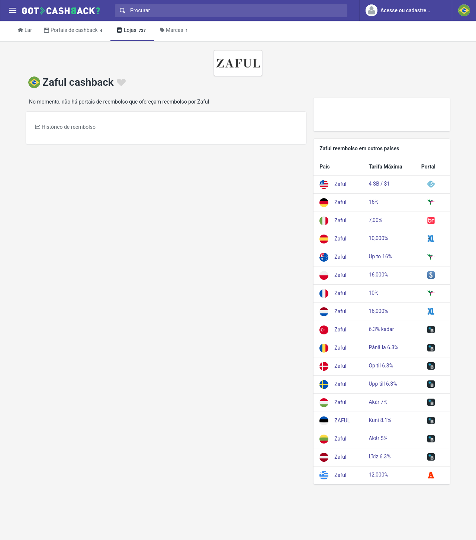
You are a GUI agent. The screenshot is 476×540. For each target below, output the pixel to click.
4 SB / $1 (379, 184)
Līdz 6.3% (379, 456)
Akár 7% (378, 402)
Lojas (132, 30)
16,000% (378, 275)
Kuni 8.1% (380, 420)
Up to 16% (380, 256)
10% (373, 293)
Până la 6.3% (383, 347)
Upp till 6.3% (383, 384)
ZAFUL (342, 420)
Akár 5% (378, 438)
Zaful (340, 184)
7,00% (375, 220)
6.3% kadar (381, 329)
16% (373, 202)
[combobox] (229, 10)
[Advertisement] (381, 114)
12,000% (378, 475)
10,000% (378, 238)
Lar (25, 30)
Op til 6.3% (381, 366)
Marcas (175, 30)
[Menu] (12, 10)
